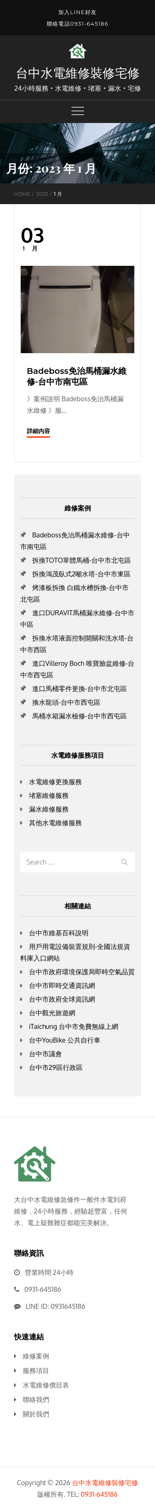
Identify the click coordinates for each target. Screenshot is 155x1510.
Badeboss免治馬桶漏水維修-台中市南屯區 (76, 376)
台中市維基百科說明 (58, 933)
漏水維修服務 (49, 809)
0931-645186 (42, 1289)
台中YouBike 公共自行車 (64, 1040)
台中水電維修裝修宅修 (78, 72)
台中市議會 (45, 1054)
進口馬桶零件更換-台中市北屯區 (79, 688)
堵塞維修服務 (49, 795)
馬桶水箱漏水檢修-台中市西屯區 (79, 716)
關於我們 (36, 1414)
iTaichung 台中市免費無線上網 (73, 1026)
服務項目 (36, 1370)
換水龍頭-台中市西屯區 (66, 702)
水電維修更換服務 (55, 782)
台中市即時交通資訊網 (62, 985)
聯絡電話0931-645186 (78, 23)
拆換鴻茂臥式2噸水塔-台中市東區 (81, 574)
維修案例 (36, 1356)
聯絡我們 (36, 1399)
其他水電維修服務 (55, 823)
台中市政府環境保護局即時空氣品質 (82, 972)
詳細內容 (38, 430)
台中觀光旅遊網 (52, 1013)
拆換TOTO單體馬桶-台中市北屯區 (81, 560)
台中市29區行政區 (56, 1067)
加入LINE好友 (77, 12)
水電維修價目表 (46, 1385)
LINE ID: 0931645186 (56, 1306)
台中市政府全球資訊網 (62, 999)
